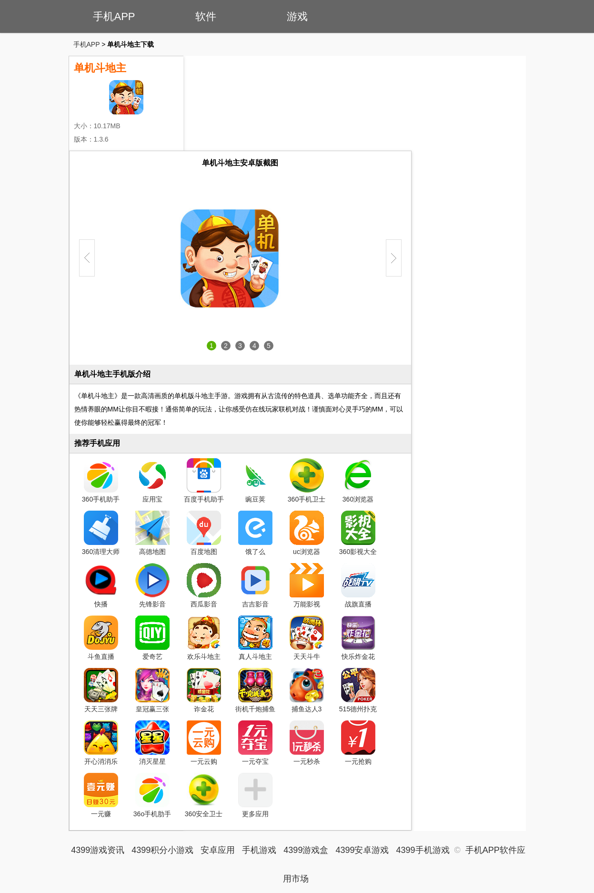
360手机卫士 (306, 480)
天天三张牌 (101, 690)
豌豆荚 (255, 480)
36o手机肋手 (152, 795)
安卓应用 (218, 850)
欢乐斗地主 (204, 638)
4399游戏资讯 (97, 850)
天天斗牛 (307, 638)
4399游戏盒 (305, 850)
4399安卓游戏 (362, 850)
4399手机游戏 (422, 850)
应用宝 (152, 480)
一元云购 (204, 742)
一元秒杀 (307, 742)
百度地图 (204, 533)
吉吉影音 (255, 585)
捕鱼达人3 (307, 690)
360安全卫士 (203, 795)
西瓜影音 (204, 585)
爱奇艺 (152, 638)
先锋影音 (152, 585)
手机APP (114, 16)
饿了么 (255, 533)
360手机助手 (101, 480)
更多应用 (255, 795)
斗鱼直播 (101, 638)
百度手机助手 (204, 480)
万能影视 (307, 585)
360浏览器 (358, 480)
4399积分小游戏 (162, 850)
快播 (101, 585)
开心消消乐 (101, 742)
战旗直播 (358, 585)
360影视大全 (358, 533)
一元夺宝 (255, 742)
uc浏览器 (307, 533)
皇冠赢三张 (152, 690)
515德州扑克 (358, 690)
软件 (205, 16)
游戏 (297, 16)
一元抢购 (358, 742)
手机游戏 (259, 850)
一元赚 (101, 795)
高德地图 (152, 533)
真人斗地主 (255, 638)
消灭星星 (152, 742)
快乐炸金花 (358, 638)
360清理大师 (101, 533)
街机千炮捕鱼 (255, 690)
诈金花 (204, 690)
